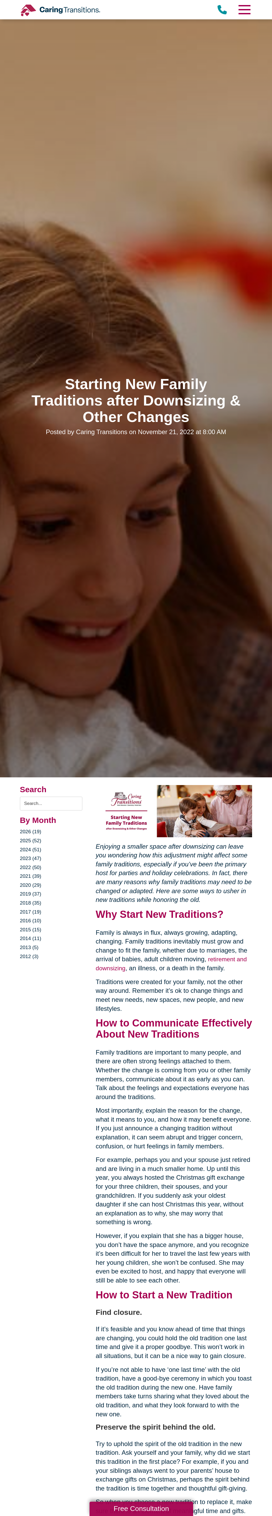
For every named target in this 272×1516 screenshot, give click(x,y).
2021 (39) (31, 876)
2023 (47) (31, 858)
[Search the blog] (51, 804)
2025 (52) (31, 841)
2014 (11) (31, 938)
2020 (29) (31, 885)
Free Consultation (141, 1509)
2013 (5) (30, 947)
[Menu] (244, 9)
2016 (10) (31, 921)
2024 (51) (31, 850)
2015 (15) (31, 930)
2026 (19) (31, 832)
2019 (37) (31, 894)
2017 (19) (31, 912)
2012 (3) (30, 956)
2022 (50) (31, 867)
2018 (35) (31, 903)
